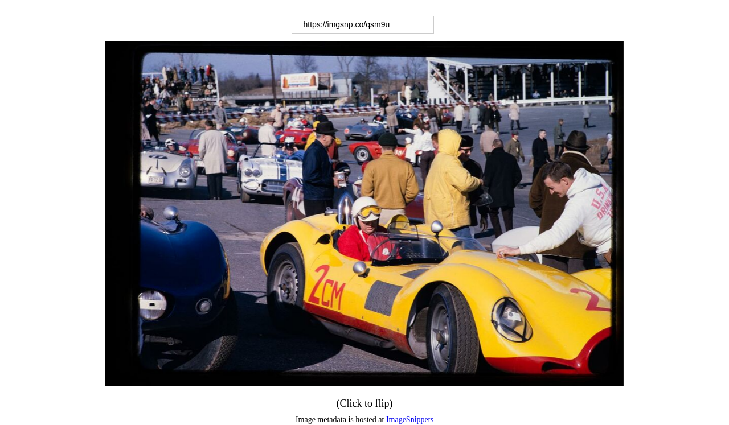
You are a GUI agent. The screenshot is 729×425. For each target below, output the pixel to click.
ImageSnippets (409, 419)
